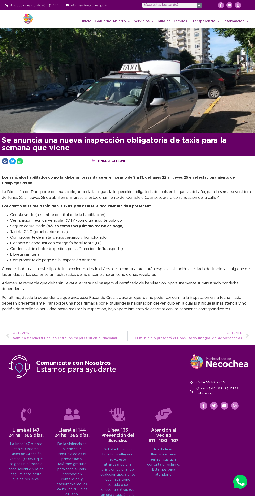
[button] (5, 161)
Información (236, 21)
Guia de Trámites (172, 21)
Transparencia (205, 21)
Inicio (86, 21)
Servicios (144, 21)
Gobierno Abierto (112, 21)
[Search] (199, 5)
